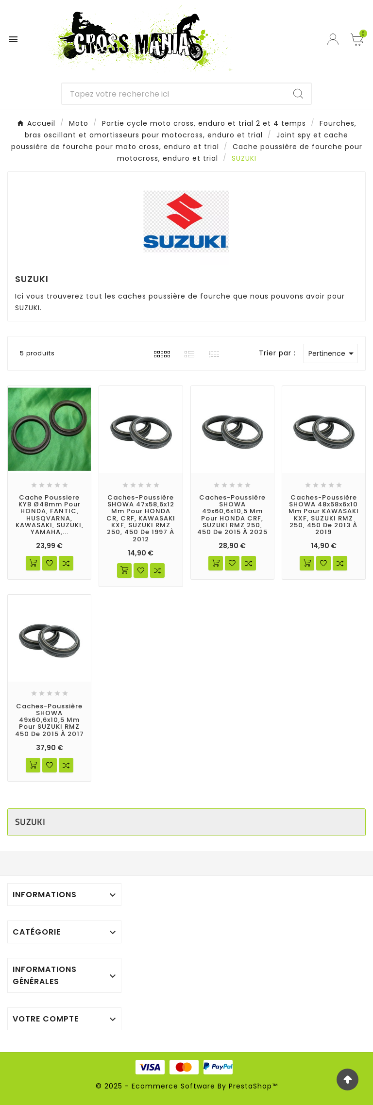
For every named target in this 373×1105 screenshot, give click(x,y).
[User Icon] (334, 39)
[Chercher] (174, 94)
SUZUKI (30, 821)
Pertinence (332, 353)
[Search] (298, 93)
